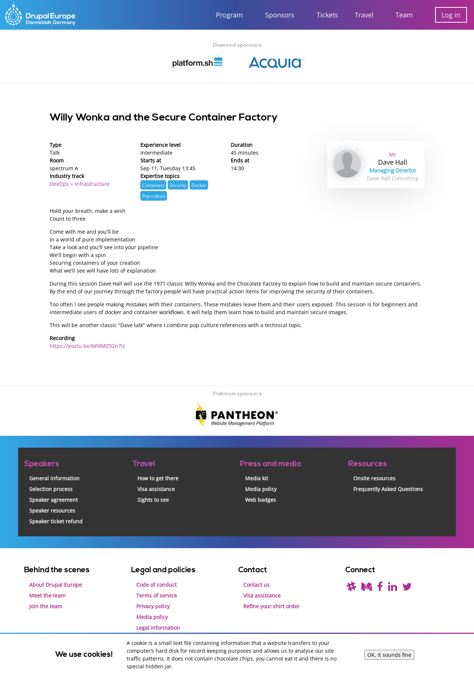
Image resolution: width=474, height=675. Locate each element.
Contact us (256, 584)
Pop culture (154, 196)
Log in (450, 14)
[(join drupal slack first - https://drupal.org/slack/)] (351, 588)
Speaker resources (52, 510)
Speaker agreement (53, 499)
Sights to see (153, 499)
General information (54, 478)
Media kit (256, 478)
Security (178, 185)
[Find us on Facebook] (380, 588)
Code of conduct (156, 584)
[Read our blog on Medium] (366, 588)
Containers (153, 185)
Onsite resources (374, 478)
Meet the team (47, 595)
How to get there (157, 478)
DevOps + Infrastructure (80, 183)
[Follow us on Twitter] (407, 588)
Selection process (51, 489)
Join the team (45, 606)
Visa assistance (156, 489)
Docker (198, 185)
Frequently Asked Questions (388, 489)
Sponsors (279, 14)
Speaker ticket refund (56, 521)
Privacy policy (153, 606)
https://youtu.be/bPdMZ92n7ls (87, 345)
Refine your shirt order (271, 606)
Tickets (327, 14)
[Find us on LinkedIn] (392, 588)
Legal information (158, 627)
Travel (364, 14)
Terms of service (156, 595)
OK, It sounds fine (389, 654)
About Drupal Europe (55, 584)
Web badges (260, 499)
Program (229, 14)
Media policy (261, 489)
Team (404, 14)
